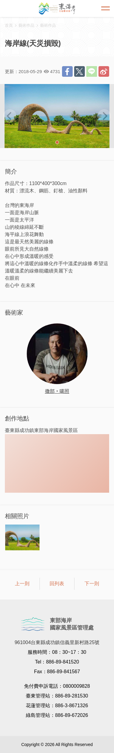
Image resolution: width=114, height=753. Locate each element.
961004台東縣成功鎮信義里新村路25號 (57, 642)
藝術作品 (48, 25)
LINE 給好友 (91, 71)
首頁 (9, 25)
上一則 (22, 583)
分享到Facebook (67, 71)
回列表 (57, 583)
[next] (104, 116)
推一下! (79, 71)
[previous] (9, 116)
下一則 (92, 583)
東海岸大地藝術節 (57, 8)
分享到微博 (103, 71)
